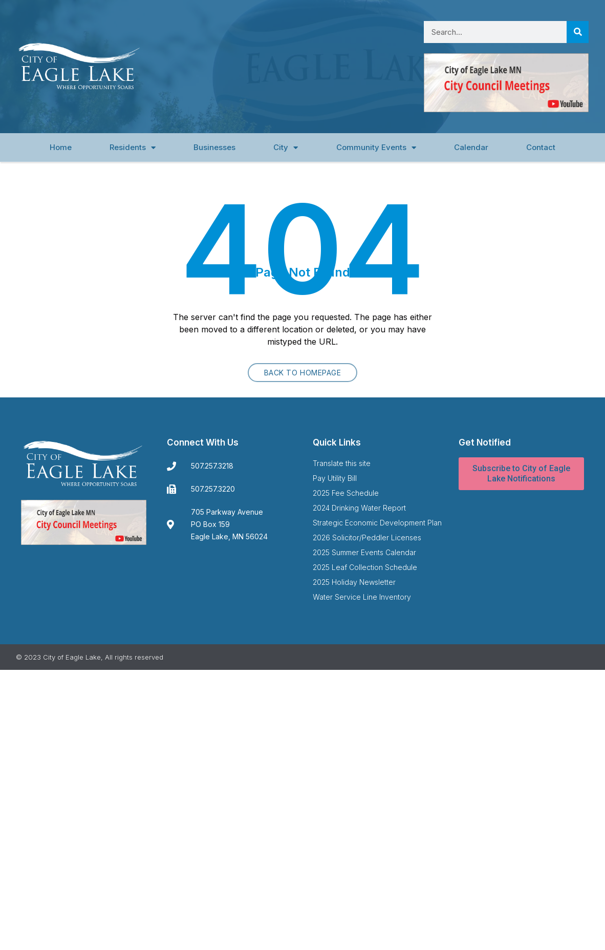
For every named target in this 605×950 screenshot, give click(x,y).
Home (61, 147)
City (285, 148)
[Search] (578, 32)
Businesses (214, 147)
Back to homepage (302, 372)
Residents (133, 148)
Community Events (376, 148)
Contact (540, 147)
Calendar (471, 147)
